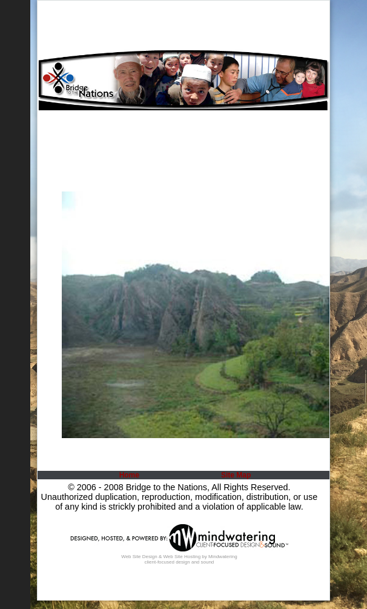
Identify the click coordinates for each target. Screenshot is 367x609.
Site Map (236, 475)
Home (129, 475)
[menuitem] (127, 475)
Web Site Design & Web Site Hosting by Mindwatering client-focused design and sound (179, 559)
